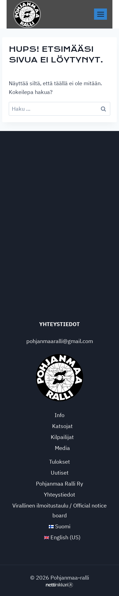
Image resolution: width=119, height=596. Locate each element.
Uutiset (60, 472)
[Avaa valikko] (100, 14)
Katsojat (62, 426)
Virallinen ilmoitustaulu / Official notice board (59, 510)
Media (62, 448)
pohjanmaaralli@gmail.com (59, 341)
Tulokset (59, 461)
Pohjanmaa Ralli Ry (59, 483)
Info (59, 415)
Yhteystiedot (59, 494)
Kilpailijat (62, 437)
